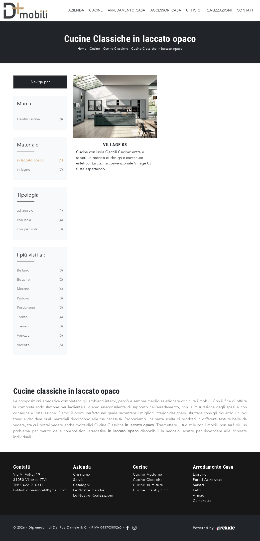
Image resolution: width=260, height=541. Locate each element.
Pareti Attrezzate (208, 479)
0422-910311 (32, 485)
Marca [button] (24, 103)
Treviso (39, 326)
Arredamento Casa (126, 10)
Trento (39, 317)
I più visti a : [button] (31, 255)
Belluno (39, 270)
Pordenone (39, 307)
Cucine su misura (148, 485)
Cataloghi (81, 485)
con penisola (39, 229)
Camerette (202, 500)
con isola (39, 220)
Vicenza (39, 345)
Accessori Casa (165, 10)
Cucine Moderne (147, 474)
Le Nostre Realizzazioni (93, 495)
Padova (39, 298)
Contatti (246, 10)
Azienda (76, 10)
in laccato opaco (39, 160)
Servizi (79, 479)
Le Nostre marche (89, 490)
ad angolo (39, 210)
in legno (39, 169)
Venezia (39, 335)
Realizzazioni (219, 10)
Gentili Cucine (39, 119)
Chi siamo (81, 474)
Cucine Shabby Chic (150, 490)
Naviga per (40, 81)
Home (82, 48)
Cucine (96, 10)
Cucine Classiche (115, 48)
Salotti (198, 485)
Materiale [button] (27, 144)
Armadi (199, 495)
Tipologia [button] (27, 195)
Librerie (199, 474)
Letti (197, 490)
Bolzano (39, 279)
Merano (39, 289)
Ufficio (193, 10)
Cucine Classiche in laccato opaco (156, 48)
